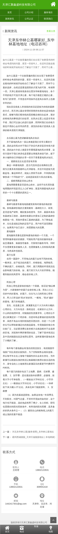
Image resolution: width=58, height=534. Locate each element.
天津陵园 (20, 130)
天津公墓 (22, 95)
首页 (9, 12)
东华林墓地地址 (40, 91)
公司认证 (29, 18)
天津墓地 (31, 169)
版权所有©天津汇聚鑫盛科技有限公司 (29, 522)
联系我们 (48, 18)
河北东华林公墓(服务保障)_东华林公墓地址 (33, 431)
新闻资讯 (9, 18)
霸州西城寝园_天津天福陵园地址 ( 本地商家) (33, 437)
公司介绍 (29, 12)
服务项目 (48, 12)
